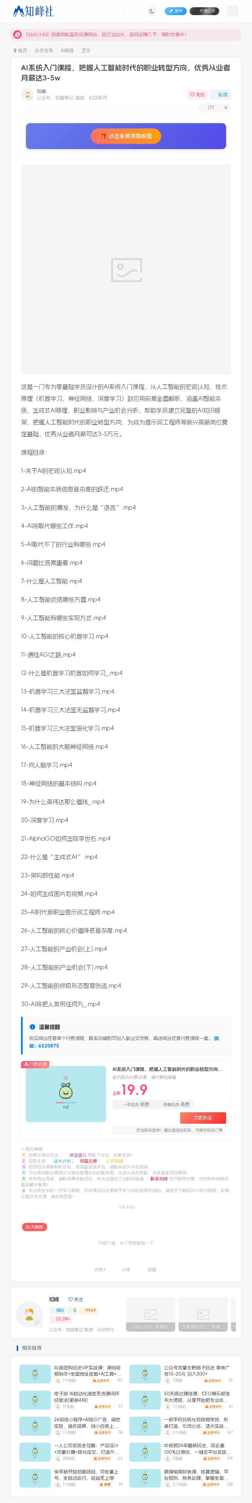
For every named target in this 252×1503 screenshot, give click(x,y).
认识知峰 (112, 1161)
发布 (175, 11)
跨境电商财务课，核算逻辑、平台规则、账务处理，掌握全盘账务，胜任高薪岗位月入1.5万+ (196, 1478)
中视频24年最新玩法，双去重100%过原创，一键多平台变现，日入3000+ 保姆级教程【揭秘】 (197, 1452)
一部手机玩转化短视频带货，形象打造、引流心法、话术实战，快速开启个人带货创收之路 (196, 1426)
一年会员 (132, 1104)
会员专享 (44, 50)
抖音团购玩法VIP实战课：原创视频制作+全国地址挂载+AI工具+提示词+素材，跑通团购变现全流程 (87, 1374)
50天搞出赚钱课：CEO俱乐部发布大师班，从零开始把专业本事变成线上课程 (197, 1400)
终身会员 (173, 1104)
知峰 (41, 91)
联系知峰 (157, 1179)
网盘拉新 (86, 1161)
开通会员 (204, 10)
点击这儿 (75, 1155)
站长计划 (60, 1161)
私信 (220, 94)
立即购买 (203, 1118)
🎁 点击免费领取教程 (126, 136)
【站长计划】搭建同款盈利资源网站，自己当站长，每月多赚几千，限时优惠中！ (101, 34)
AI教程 (67, 50)
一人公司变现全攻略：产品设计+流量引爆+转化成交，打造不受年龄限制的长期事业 (86, 1452)
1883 (58, 1310)
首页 (20, 50)
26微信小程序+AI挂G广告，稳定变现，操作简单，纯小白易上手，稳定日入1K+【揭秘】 (87, 1426)
